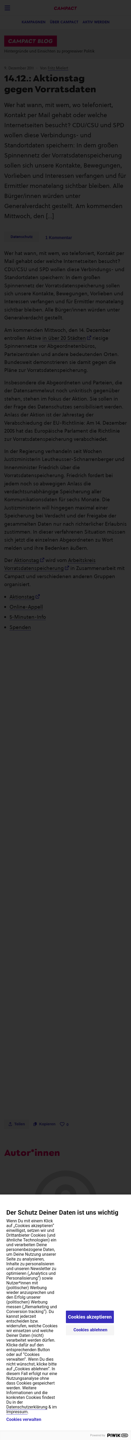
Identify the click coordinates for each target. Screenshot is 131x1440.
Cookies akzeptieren (90, 1317)
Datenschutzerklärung (26, 1407)
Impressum (17, 1411)
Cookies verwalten (23, 1419)
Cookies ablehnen (91, 1329)
